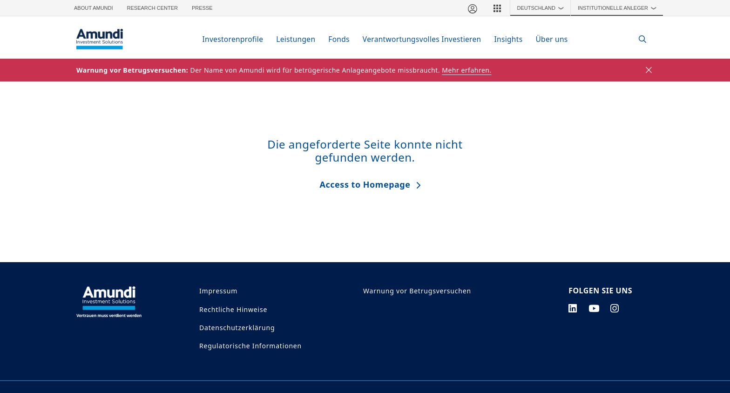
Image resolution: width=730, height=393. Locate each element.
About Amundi (93, 8)
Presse (202, 8)
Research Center (152, 8)
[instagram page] (614, 308)
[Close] (649, 70)
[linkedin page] (572, 308)
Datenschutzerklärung (237, 327)
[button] (497, 8)
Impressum (218, 290)
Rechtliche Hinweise (233, 309)
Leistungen (295, 39)
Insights (508, 39)
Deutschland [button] (542, 8)
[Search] (638, 39)
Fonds (339, 39)
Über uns (551, 39)
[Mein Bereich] (472, 8)
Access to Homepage (365, 184)
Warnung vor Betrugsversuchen (417, 290)
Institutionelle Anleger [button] (619, 8)
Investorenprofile (232, 39)
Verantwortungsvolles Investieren (422, 39)
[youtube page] (594, 308)
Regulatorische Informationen (250, 345)
